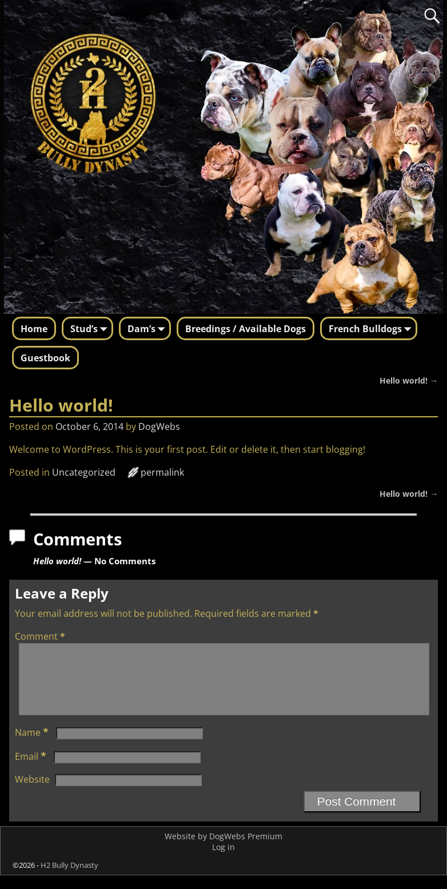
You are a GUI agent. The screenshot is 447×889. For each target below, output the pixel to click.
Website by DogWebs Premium (223, 849)
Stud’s (90, 329)
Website (32, 793)
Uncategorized (83, 472)
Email (32, 770)
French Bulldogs (372, 329)
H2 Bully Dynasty (69, 879)
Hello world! (409, 380)
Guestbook (45, 358)
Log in (223, 860)
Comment (41, 636)
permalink (162, 472)
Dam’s (148, 329)
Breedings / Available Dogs (245, 328)
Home (34, 328)
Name (33, 746)
